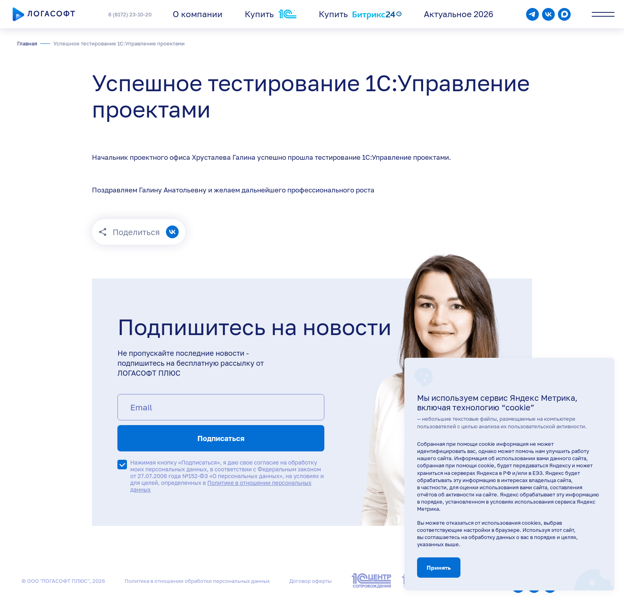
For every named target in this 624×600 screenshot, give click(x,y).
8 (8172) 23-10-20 (130, 14)
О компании (197, 14)
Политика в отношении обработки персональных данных (197, 581)
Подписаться (220, 438)
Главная (27, 43)
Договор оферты (310, 581)
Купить (270, 14)
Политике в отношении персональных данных (221, 486)
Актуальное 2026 (458, 14)
